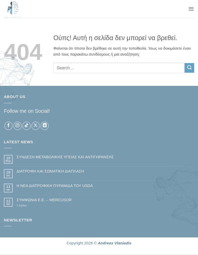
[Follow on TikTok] (26, 126)
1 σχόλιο (29, 205)
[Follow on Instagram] (17, 126)
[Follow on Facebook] (8, 126)
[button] (191, 9)
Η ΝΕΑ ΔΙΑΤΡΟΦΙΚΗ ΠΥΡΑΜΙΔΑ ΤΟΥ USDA (54, 186)
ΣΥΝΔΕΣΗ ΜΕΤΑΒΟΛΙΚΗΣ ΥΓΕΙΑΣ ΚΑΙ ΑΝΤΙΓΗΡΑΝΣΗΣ (65, 157)
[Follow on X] (35, 126)
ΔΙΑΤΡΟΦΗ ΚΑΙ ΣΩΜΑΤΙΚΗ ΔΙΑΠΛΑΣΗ (50, 171)
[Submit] (189, 68)
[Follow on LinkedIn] (44, 126)
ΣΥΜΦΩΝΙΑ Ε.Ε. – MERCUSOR (44, 200)
